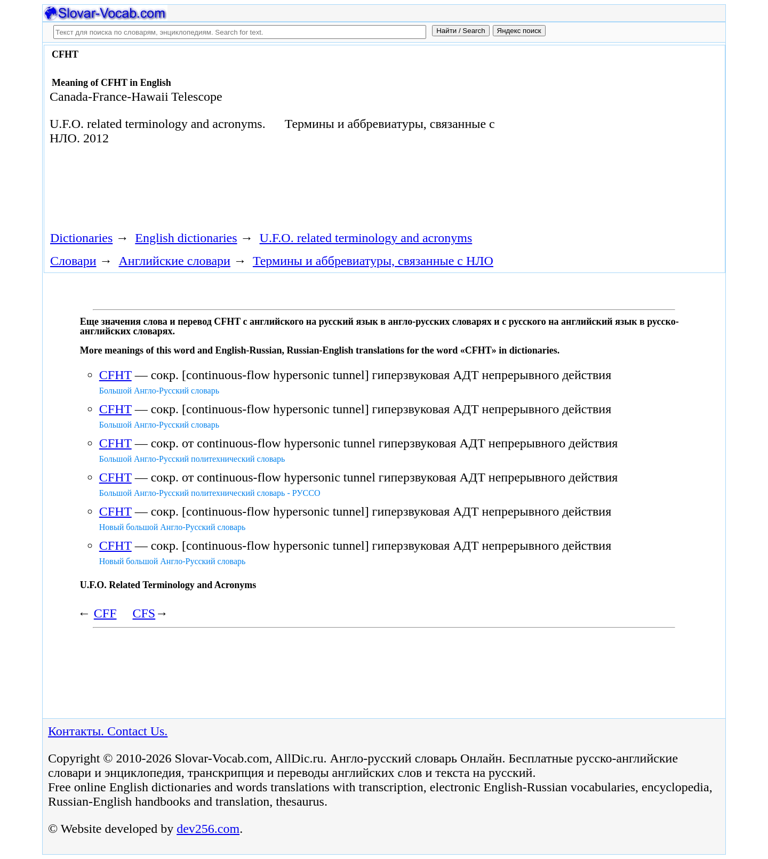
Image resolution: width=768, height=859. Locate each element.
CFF (105, 613)
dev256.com (208, 829)
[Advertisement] (601, 134)
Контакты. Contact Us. (107, 731)
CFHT (115, 375)
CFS (144, 613)
